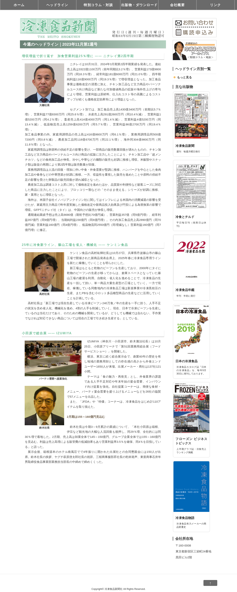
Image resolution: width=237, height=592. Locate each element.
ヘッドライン (57, 5)
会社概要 (177, 5)
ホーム (19, 5)
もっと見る (184, 77)
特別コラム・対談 (98, 5)
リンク (215, 5)
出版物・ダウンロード (139, 5)
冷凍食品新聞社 (114, 589)
